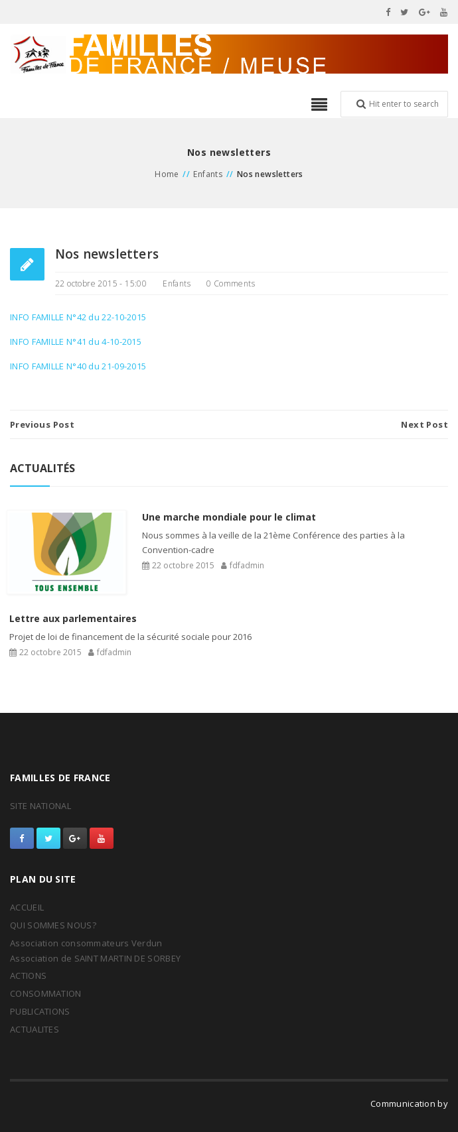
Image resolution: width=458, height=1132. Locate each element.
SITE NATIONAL (40, 806)
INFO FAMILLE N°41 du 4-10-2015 (75, 341)
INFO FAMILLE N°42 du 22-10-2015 (78, 317)
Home (167, 174)
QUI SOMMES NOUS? (53, 925)
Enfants (207, 174)
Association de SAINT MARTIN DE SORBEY (95, 958)
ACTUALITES (34, 1029)
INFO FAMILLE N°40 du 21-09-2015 (78, 366)
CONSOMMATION (46, 993)
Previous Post (42, 424)
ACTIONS (28, 975)
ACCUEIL (27, 907)
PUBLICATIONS (40, 1011)
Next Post (424, 424)
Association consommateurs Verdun (86, 943)
